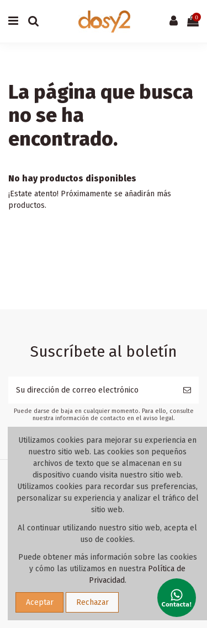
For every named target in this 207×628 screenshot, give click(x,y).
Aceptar (40, 602)
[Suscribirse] (187, 390)
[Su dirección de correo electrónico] (92, 390)
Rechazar (92, 602)
